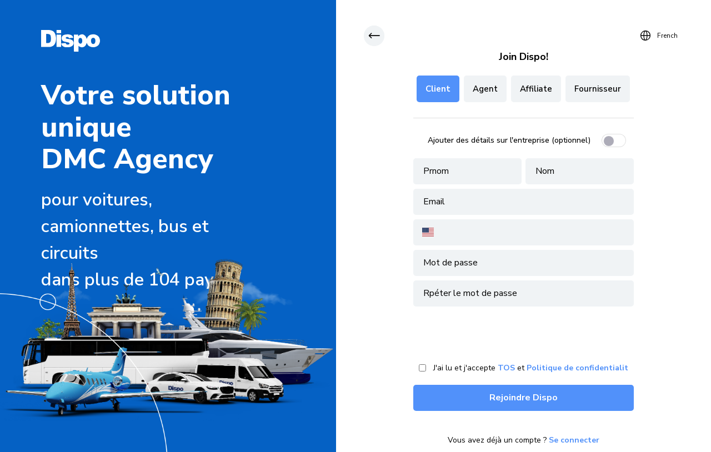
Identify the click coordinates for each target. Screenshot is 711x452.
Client (437, 88)
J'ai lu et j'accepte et (530, 368)
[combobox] (427, 232)
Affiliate (536, 88)
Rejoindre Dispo (523, 397)
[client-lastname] (579, 171)
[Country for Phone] (437, 232)
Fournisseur (597, 88)
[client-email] (523, 202)
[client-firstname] (467, 171)
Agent (485, 88)
